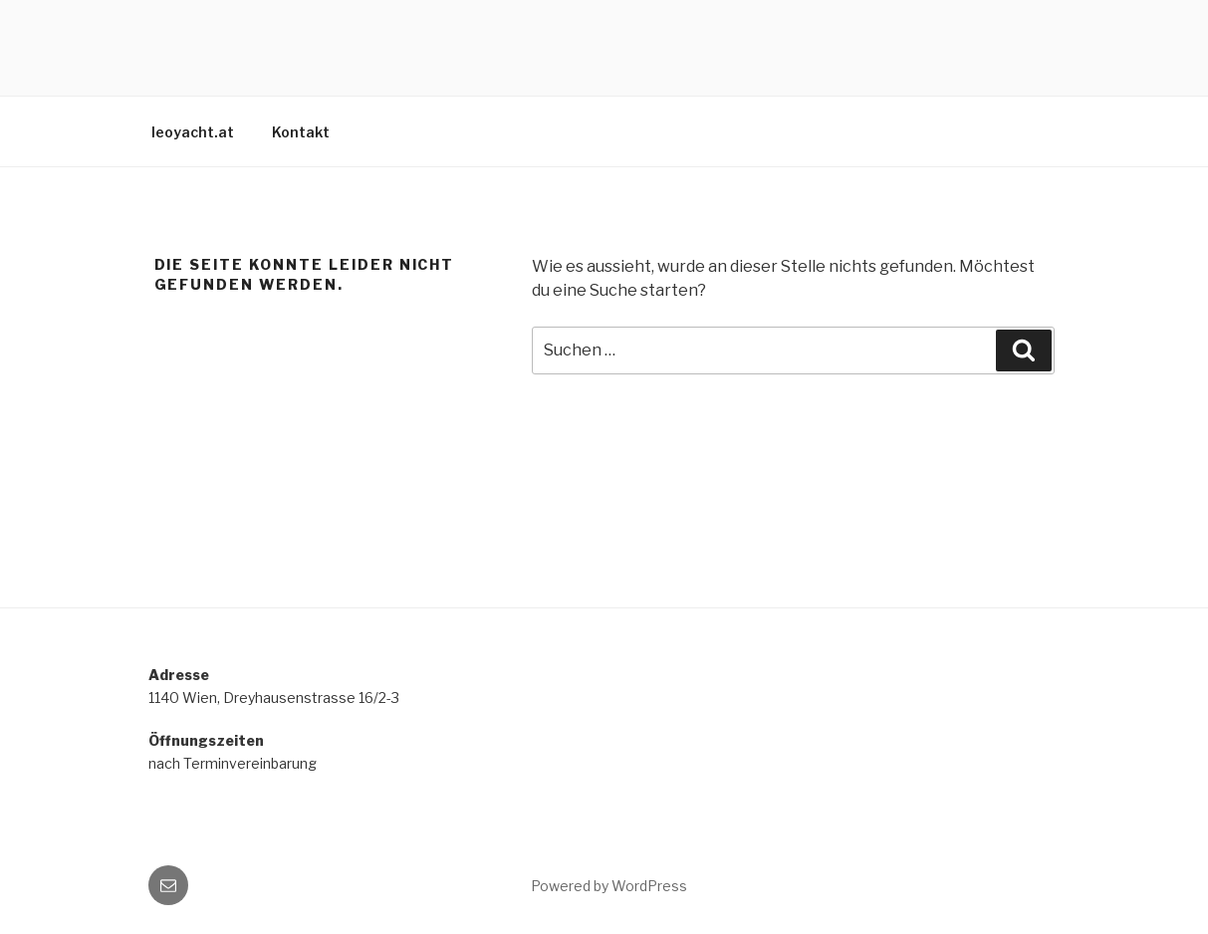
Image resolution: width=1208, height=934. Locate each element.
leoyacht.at (192, 131)
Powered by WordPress (609, 885)
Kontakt (301, 131)
